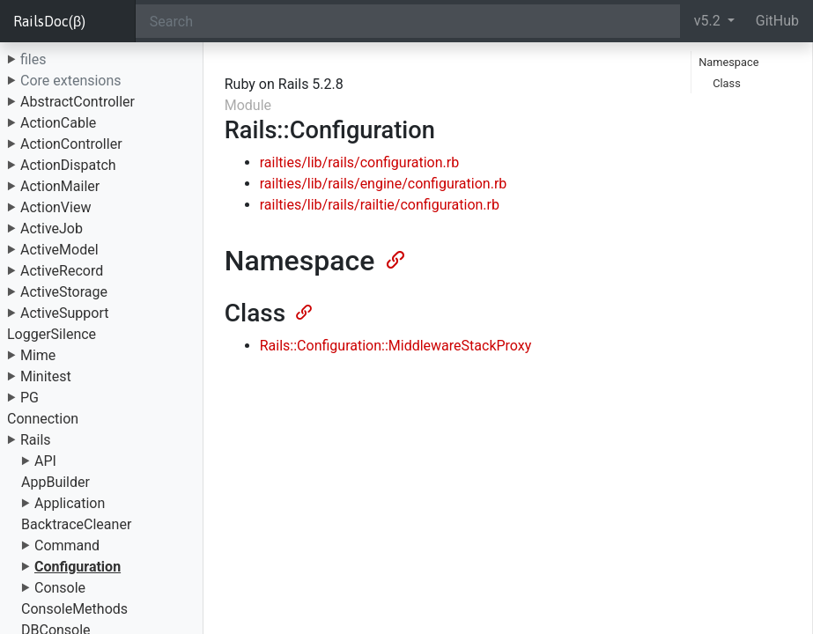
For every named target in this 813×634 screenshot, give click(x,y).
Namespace (728, 62)
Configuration (77, 566)
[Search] (408, 21)
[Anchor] (394, 258)
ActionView (55, 207)
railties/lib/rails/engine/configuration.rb (383, 183)
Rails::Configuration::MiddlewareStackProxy (396, 345)
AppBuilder (55, 482)
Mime (37, 355)
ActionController (71, 144)
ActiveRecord (61, 270)
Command (67, 545)
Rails (35, 439)
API (45, 461)
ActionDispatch (68, 165)
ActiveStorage (63, 292)
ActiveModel (59, 249)
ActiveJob (51, 228)
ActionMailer (60, 186)
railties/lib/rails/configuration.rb (359, 162)
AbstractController (77, 101)
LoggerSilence (51, 334)
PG (29, 397)
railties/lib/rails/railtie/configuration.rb (379, 204)
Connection (42, 418)
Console (59, 587)
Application (69, 503)
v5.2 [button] (709, 20)
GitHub (777, 20)
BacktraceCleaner (76, 524)
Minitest (45, 376)
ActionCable (58, 122)
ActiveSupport (64, 313)
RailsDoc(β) (49, 21)
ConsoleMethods (74, 609)
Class (727, 83)
